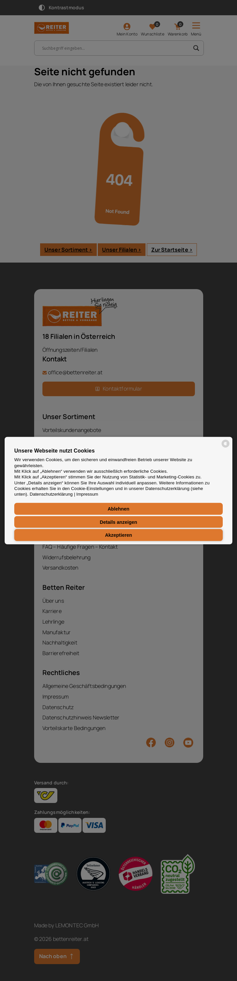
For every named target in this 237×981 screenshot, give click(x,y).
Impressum (87, 494)
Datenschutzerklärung (51, 494)
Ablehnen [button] (119, 509)
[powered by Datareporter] (225, 447)
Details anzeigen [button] (118, 521)
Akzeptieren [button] (118, 535)
